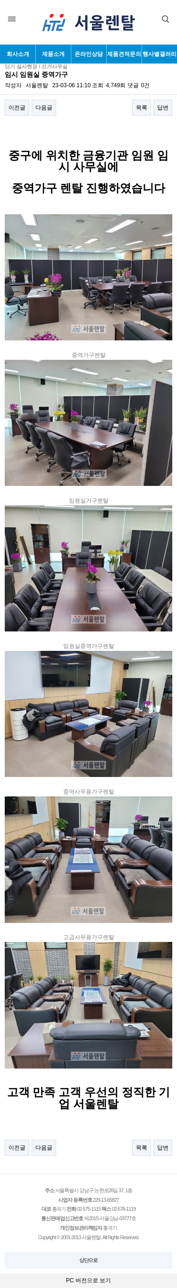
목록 (141, 107)
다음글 (43, 107)
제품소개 (53, 54)
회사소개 (18, 54)
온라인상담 (89, 54)
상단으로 (88, 1260)
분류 (12, 19)
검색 (158, 16)
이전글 (16, 107)
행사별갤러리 (160, 54)
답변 (163, 107)
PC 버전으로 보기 (88, 1280)
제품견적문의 (124, 54)
